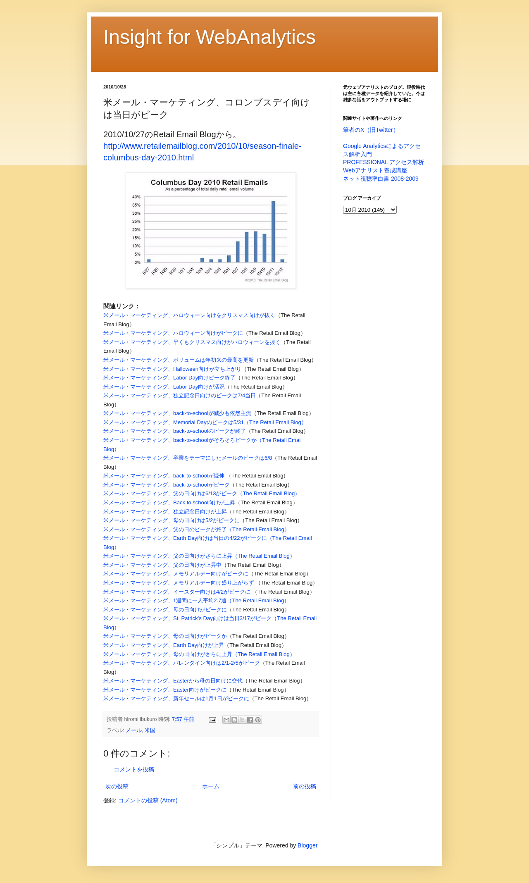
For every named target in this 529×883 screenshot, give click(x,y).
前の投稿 (304, 786)
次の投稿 (117, 786)
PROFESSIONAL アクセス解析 (383, 162)
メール (134, 730)
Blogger (307, 845)
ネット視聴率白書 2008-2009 (381, 178)
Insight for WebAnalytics (209, 37)
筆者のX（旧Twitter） (371, 129)
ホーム (210, 786)
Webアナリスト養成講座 (375, 170)
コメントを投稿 (134, 769)
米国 (150, 730)
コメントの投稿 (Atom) (148, 800)
